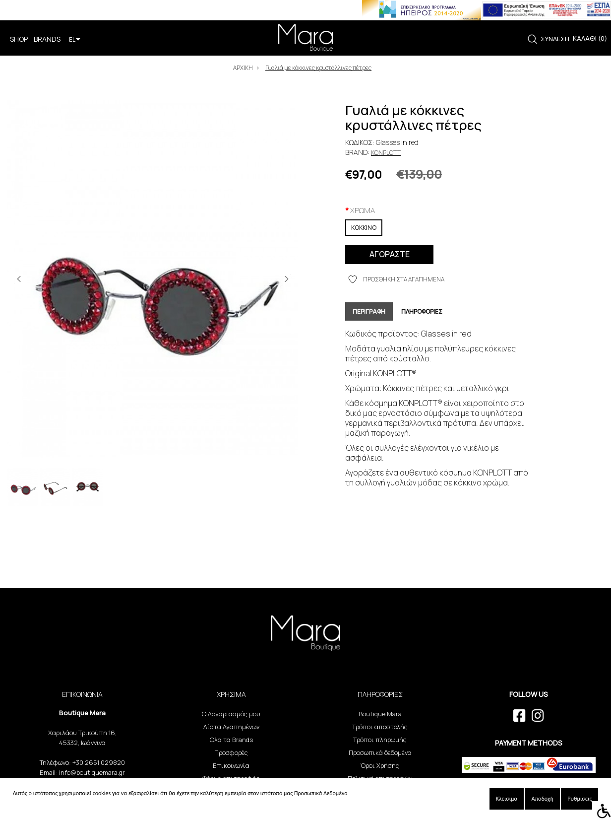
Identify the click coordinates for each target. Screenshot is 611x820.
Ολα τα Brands (231, 739)
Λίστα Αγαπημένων (231, 726)
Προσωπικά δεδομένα (380, 752)
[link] (532, 39)
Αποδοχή (542, 798)
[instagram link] (538, 716)
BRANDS (47, 39)
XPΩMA (362, 210)
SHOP (19, 39)
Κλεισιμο (506, 798)
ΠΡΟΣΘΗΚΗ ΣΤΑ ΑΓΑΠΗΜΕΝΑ (396, 279)
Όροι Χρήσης (380, 765)
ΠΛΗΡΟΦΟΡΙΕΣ (421, 311)
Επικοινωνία (231, 765)
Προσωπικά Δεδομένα (321, 793)
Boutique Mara (380, 713)
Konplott (386, 152)
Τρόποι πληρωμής (380, 739)
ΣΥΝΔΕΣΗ (555, 38)
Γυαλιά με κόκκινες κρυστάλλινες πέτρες (318, 68)
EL (74, 39)
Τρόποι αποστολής (380, 726)
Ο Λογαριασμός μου (231, 713)
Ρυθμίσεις (579, 798)
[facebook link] (519, 716)
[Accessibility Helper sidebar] (601, 810)
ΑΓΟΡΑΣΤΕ (389, 254)
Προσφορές (231, 752)
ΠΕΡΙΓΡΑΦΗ (369, 311)
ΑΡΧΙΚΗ (243, 68)
